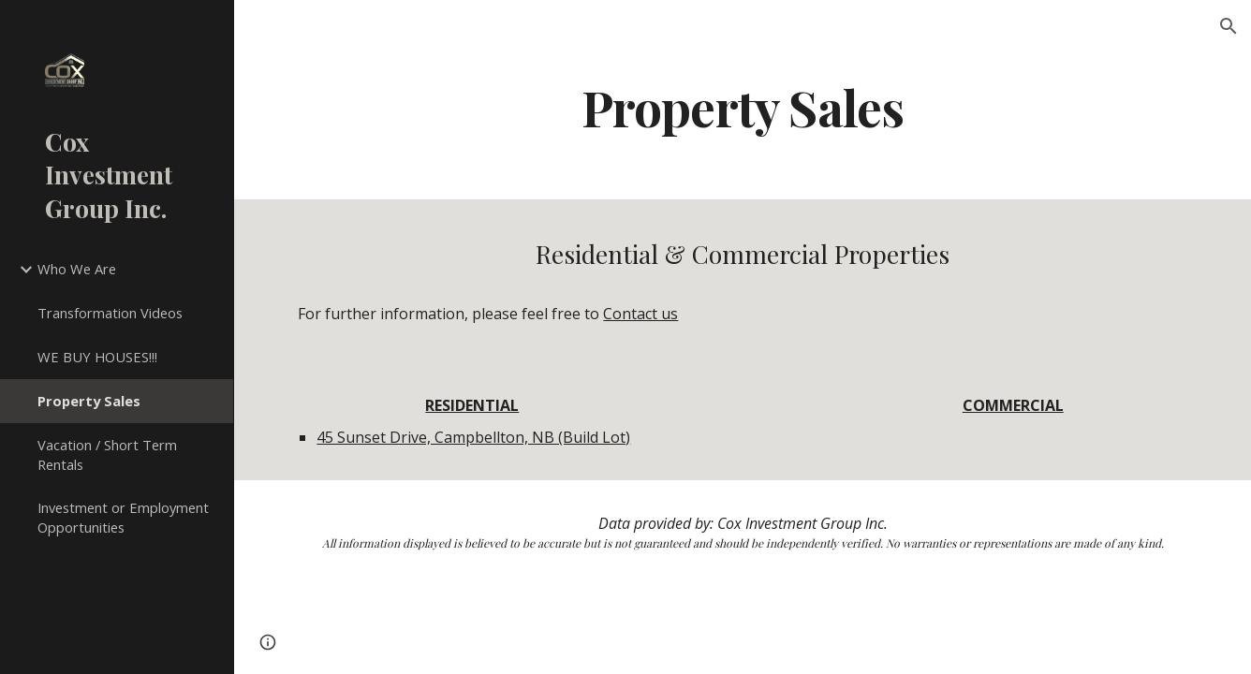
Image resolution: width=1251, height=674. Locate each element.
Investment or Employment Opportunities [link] (123, 517)
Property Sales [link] (88, 400)
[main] (742, 106)
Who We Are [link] (76, 268)
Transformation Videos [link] (110, 312)
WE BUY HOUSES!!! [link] (97, 356)
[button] (1228, 26)
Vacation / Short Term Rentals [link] (107, 454)
